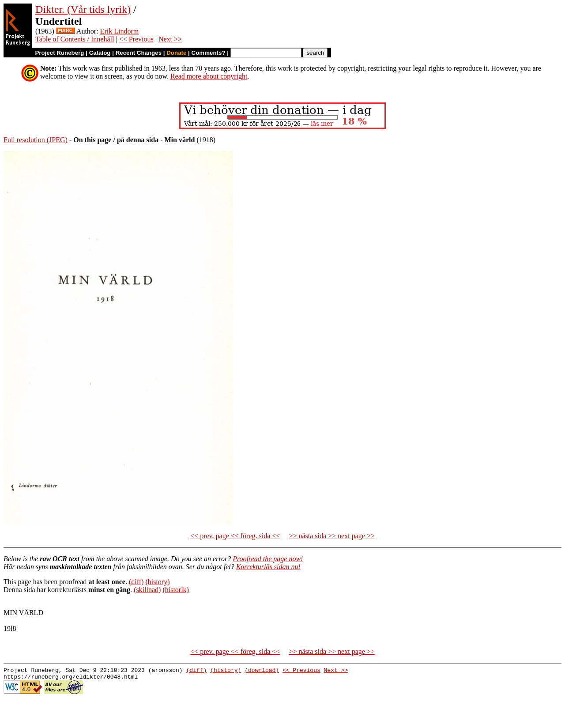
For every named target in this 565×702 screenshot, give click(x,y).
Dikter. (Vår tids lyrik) (83, 9)
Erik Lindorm (119, 31)
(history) (157, 581)
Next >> (170, 39)
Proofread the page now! (268, 558)
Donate (176, 52)
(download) (262, 671)
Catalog (100, 52)
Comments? (209, 52)
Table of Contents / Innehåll (74, 39)
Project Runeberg (59, 52)
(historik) (175, 589)
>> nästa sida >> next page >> (332, 536)
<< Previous (136, 39)
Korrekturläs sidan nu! (268, 566)
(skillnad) (147, 589)
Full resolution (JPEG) (36, 139)
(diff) (136, 581)
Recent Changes (139, 52)
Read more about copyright (209, 76)
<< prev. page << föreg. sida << (235, 536)
